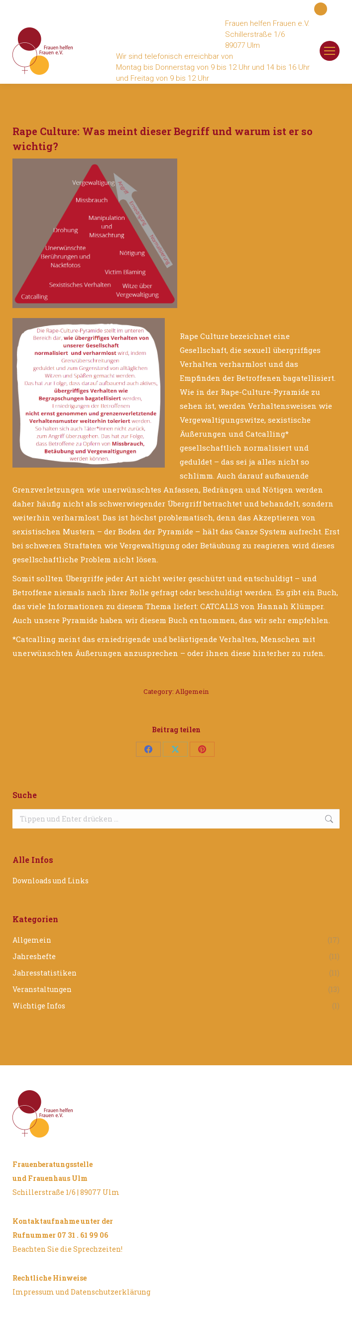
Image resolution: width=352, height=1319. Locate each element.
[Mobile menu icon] (330, 51)
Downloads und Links (50, 880)
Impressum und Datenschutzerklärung (81, 1292)
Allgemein (192, 691)
